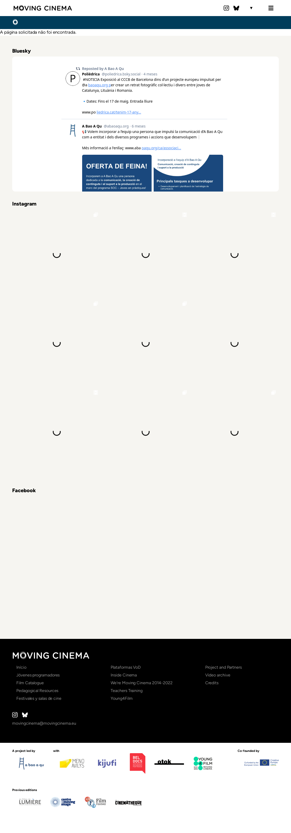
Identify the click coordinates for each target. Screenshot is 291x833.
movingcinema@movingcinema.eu (44, 723)
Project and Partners (223, 667)
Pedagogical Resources (37, 690)
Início (15, 22)
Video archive (217, 675)
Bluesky (236, 8)
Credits (211, 682)
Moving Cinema (42, 8)
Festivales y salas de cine (38, 698)
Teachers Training (127, 690)
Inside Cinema (124, 675)
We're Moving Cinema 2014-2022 (142, 682)
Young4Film (121, 698)
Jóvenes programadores (38, 675)
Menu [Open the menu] (271, 8)
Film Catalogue (30, 682)
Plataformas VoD (126, 667)
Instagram (226, 8)
